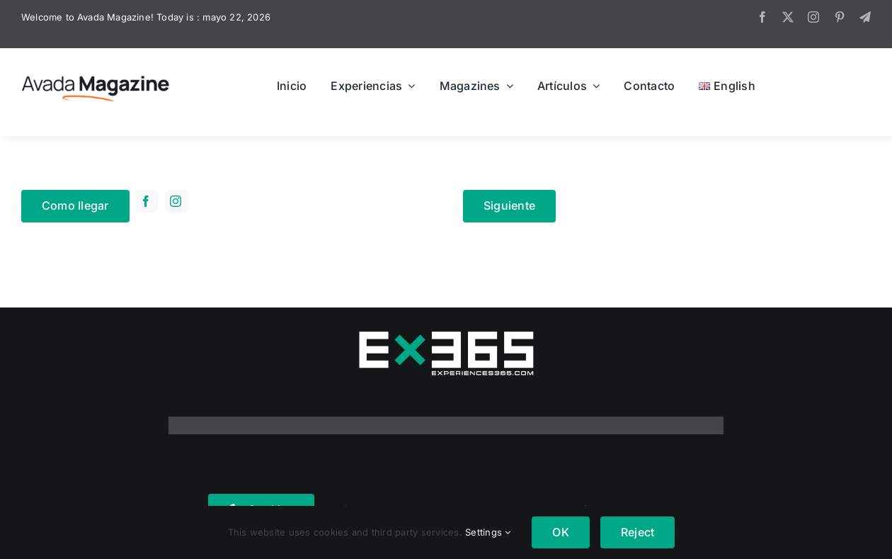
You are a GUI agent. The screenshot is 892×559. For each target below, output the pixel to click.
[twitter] (788, 17)
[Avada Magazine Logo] (95, 75)
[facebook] (762, 17)
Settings (487, 532)
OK (560, 532)
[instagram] (813, 17)
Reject (637, 532)
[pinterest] (839, 17)
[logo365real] (446, 336)
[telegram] (865, 17)
